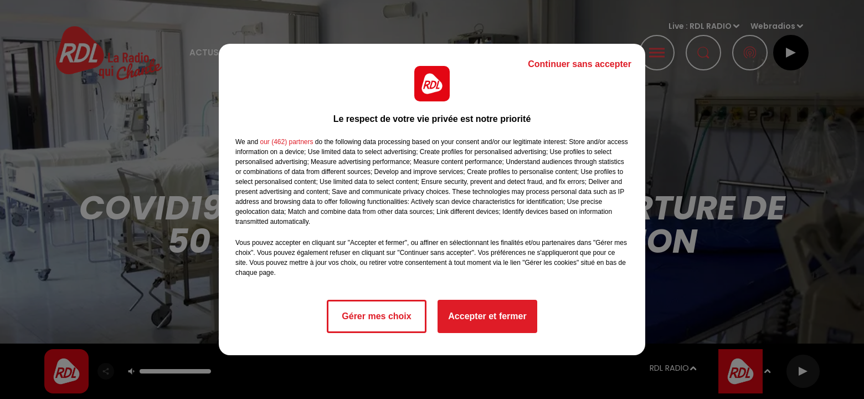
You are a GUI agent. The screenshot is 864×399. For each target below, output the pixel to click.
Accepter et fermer (487, 316)
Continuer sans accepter (579, 64)
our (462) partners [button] (286, 142)
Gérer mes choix (376, 316)
